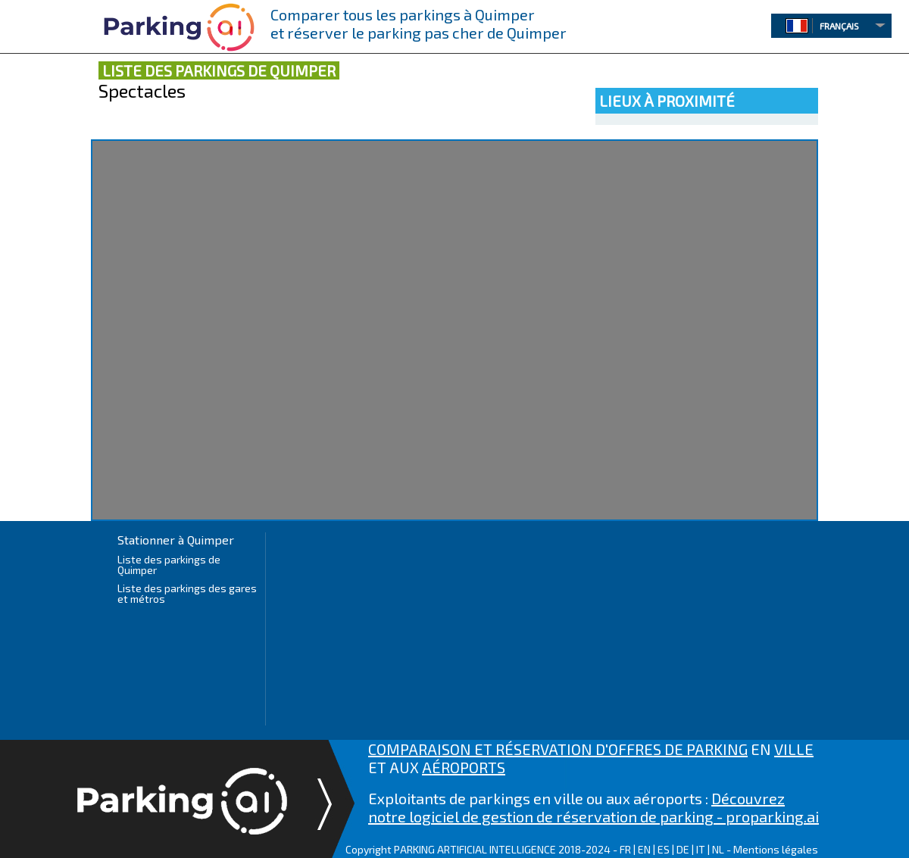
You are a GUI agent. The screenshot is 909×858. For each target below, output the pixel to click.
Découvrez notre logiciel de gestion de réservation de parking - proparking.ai (593, 807)
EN (644, 849)
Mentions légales (775, 849)
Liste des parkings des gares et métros (187, 593)
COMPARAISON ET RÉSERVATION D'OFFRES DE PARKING (558, 749)
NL (718, 849)
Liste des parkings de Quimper (168, 564)
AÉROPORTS (463, 767)
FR (625, 849)
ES (664, 849)
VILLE (794, 749)
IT (700, 849)
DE (682, 849)
